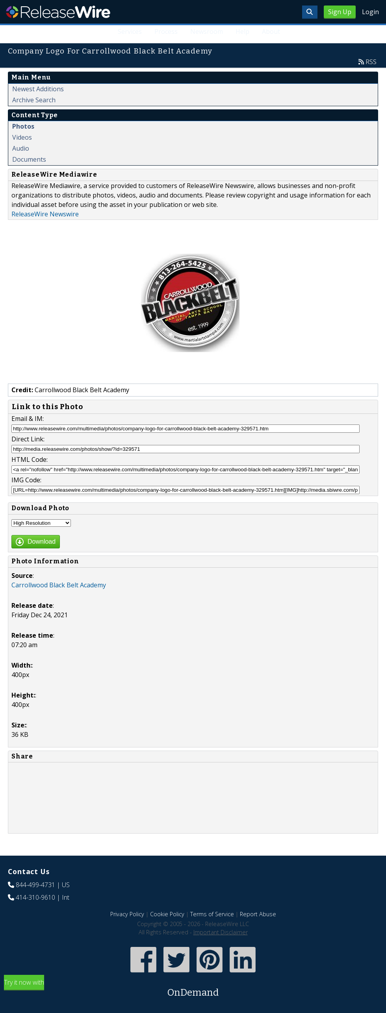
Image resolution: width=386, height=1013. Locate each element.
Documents (29, 159)
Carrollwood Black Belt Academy (58, 585)
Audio (20, 148)
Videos (22, 137)
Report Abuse (258, 914)
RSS (371, 61)
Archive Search (34, 100)
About (271, 31)
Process (166, 31)
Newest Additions (38, 89)
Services (130, 31)
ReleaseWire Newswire (45, 214)
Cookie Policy (167, 914)
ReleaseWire (58, 12)
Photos (23, 126)
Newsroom (206, 31)
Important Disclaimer (220, 932)
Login (370, 11)
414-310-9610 (35, 897)
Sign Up (339, 11)
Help (242, 31)
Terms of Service (212, 914)
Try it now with (193, 989)
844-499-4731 (35, 884)
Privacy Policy (127, 914)
